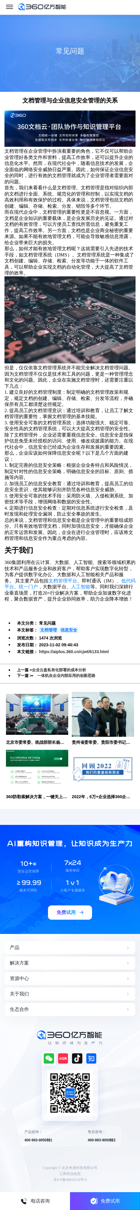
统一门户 (28, 586)
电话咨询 (35, 1201)
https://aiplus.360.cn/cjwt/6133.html (74, 651)
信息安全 (68, 630)
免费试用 (105, 1201)
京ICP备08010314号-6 (70, 1180)
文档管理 (48, 630)
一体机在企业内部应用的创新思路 (66, 675)
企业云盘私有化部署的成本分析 (59, 670)
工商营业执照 (70, 1174)
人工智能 (80, 586)
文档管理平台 (63, 580)
